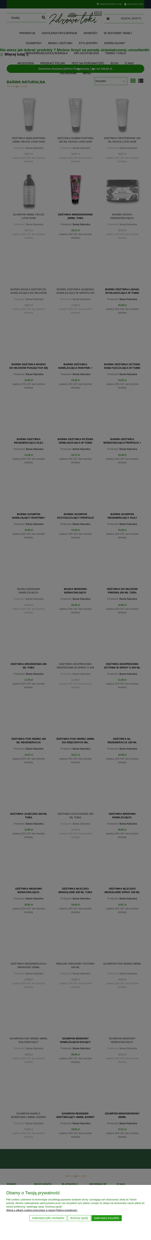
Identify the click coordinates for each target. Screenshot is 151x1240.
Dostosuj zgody (79, 1218)
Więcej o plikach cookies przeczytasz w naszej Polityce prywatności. (42, 1210)
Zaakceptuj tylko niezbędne (48, 1218)
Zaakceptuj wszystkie (106, 1218)
